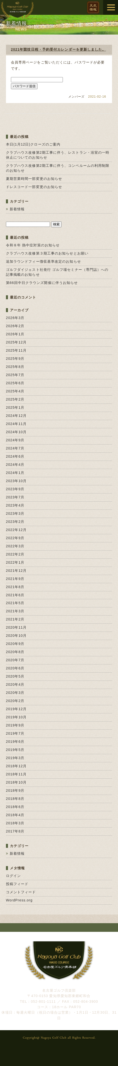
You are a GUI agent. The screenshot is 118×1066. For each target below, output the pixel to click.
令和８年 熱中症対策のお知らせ (33, 245)
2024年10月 (16, 432)
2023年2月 (15, 522)
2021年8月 (15, 587)
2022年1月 (15, 562)
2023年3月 (15, 513)
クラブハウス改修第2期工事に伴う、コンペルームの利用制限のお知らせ (58, 168)
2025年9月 (15, 359)
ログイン (13, 876)
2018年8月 (15, 799)
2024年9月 (15, 440)
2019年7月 (15, 733)
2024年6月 (15, 456)
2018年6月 (15, 807)
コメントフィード (21, 892)
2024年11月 (16, 424)
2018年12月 (16, 766)
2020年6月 (15, 668)
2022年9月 (15, 538)
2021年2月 (15, 619)
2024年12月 (16, 416)
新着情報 (17, 209)
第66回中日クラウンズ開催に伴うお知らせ (42, 283)
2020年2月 (15, 701)
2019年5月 (15, 750)
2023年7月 (15, 497)
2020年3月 (15, 693)
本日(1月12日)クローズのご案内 (33, 144)
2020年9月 (15, 644)
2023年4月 (15, 505)
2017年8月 (15, 831)
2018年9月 (15, 790)
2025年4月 (15, 391)
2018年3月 (15, 823)
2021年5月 (15, 603)
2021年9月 (15, 579)
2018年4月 (15, 815)
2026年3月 (15, 318)
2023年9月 (15, 489)
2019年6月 (15, 742)
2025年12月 (16, 342)
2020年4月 (15, 684)
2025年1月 (15, 407)
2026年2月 (15, 326)
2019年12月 (16, 709)
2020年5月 (15, 676)
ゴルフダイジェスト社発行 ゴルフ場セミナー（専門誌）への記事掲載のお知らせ (57, 272)
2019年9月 (15, 725)
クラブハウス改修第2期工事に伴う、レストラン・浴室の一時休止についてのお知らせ (58, 154)
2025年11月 (16, 350)
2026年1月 (15, 334)
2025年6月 (15, 383)
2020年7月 (15, 660)
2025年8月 (15, 367)
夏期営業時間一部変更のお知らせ (34, 179)
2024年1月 (15, 473)
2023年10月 (16, 481)
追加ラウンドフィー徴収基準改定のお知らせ (43, 261)
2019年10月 (16, 717)
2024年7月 (15, 448)
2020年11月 (16, 627)
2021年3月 (15, 611)
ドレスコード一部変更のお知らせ (34, 187)
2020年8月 (15, 652)
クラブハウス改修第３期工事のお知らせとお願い (47, 253)
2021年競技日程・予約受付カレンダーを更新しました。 (58, 49)
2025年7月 (15, 375)
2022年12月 (16, 530)
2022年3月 (15, 546)
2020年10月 (16, 636)
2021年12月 (16, 571)
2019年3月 (15, 758)
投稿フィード (17, 884)
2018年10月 (16, 782)
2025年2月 (15, 399)
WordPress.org (19, 900)
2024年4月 (15, 465)
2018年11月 (16, 774)
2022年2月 (15, 554)
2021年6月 (15, 595)
